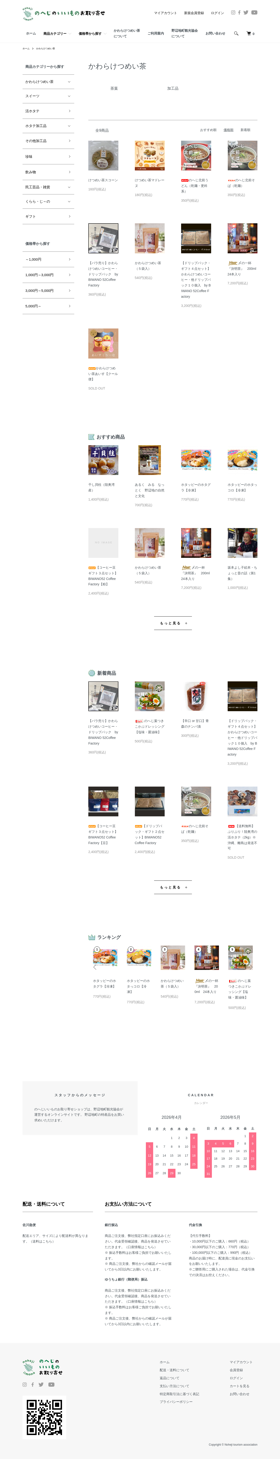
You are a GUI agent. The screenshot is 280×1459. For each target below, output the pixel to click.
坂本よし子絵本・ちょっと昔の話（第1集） (242, 573)
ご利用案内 (156, 33)
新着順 (245, 130)
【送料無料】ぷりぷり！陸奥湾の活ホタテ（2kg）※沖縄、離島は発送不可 (242, 837)
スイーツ (32, 96)
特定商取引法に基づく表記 (193, 1394)
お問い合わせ (215, 33)
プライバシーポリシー (190, 1402)
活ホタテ (32, 111)
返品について (184, 1378)
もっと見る (170, 623)
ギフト (30, 216)
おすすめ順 (208, 130)
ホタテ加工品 (36, 126)
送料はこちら (42, 1241)
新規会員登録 (194, 13)
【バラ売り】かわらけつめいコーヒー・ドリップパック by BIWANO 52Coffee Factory (103, 274)
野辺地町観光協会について (184, 33)
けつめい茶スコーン (103, 180)
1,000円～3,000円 (39, 275)
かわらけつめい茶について (127, 33)
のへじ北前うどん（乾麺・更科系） (194, 185)
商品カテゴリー (54, 33)
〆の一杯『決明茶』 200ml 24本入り (244, 268)
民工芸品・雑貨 (37, 187)
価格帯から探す (90, 33)
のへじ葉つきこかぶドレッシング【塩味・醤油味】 (149, 726)
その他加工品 (36, 141)
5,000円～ (33, 306)
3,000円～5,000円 (39, 291)
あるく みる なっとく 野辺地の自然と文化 (149, 490)
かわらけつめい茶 (49, 48)
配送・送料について (188, 1370)
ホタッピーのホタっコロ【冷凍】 (138, 986)
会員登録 (241, 1370)
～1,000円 (33, 259)
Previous (96, 964)
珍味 (28, 156)
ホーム (31, 33)
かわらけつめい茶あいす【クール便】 (103, 373)
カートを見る (244, 1386)
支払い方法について (188, 1386)
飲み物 (30, 172)
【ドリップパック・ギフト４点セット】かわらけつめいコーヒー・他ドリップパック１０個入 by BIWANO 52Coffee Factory (196, 279)
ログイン (217, 13)
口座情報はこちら (141, 1247)
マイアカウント (165, 13)
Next (249, 964)
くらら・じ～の (37, 201)
